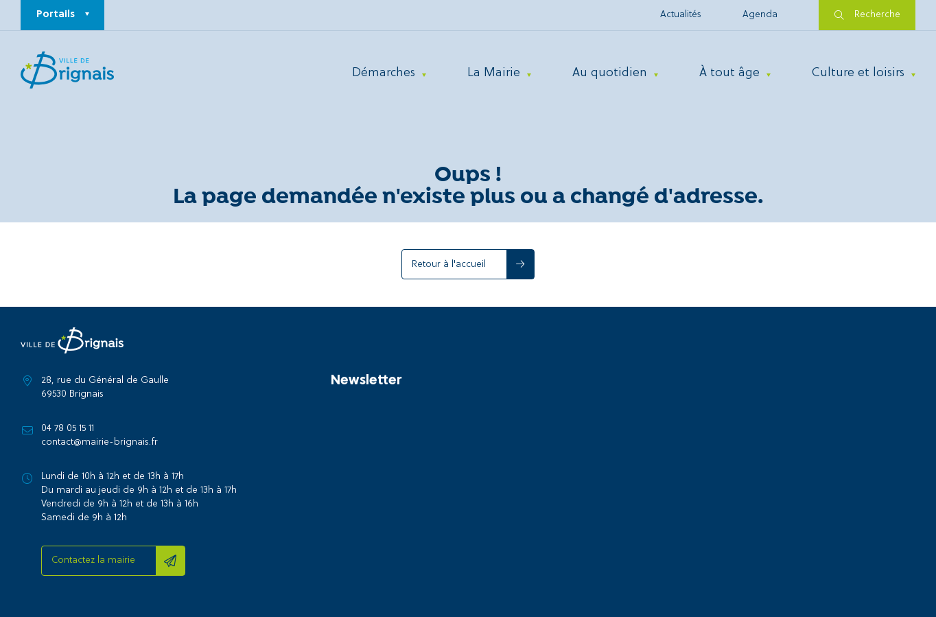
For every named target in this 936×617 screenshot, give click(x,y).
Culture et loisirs (858, 73)
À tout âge (729, 73)
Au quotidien (609, 73)
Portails (55, 15)
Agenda (759, 15)
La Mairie (493, 73)
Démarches (383, 73)
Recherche (867, 15)
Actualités (680, 15)
